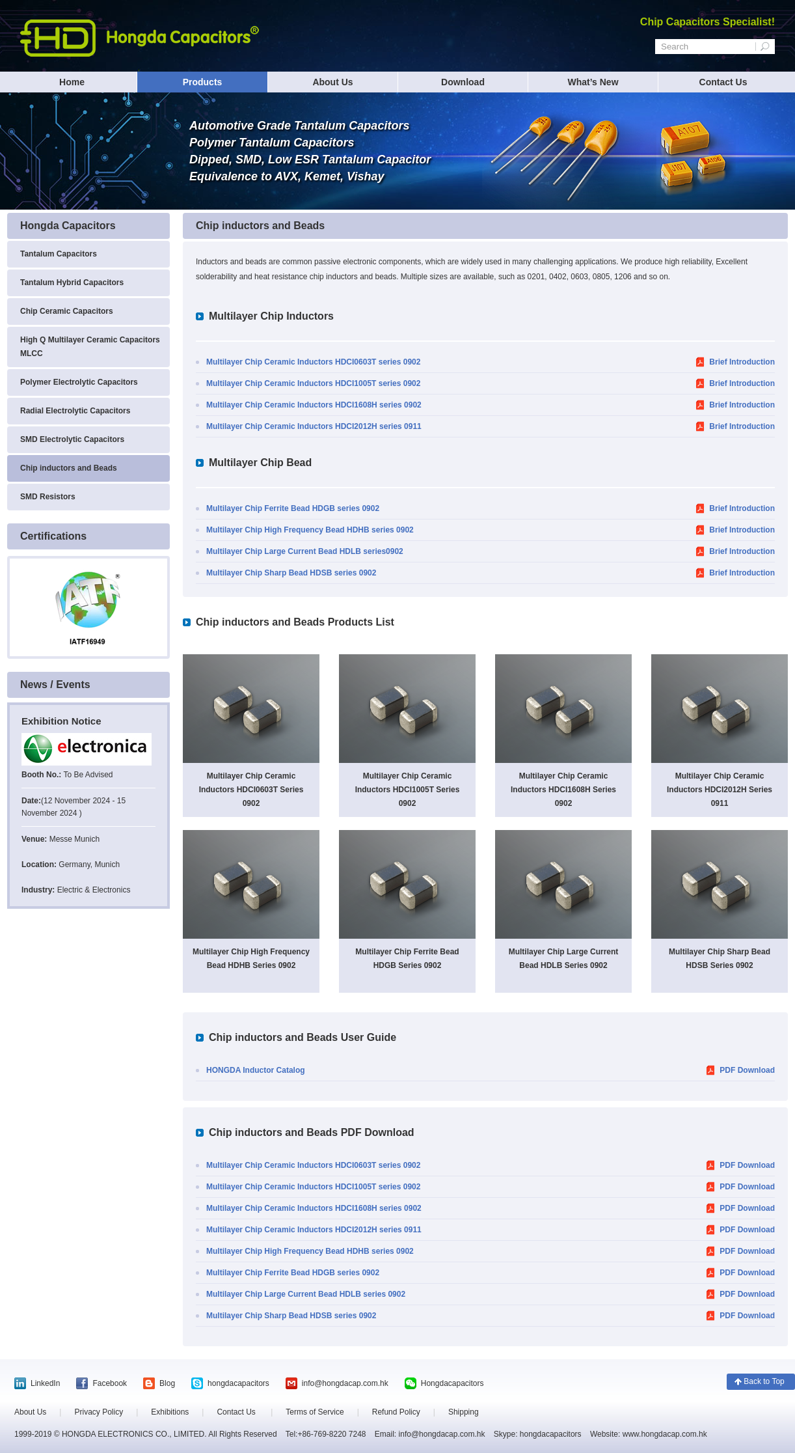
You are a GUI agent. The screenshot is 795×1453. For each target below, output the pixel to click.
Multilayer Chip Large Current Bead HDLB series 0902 (305, 1294)
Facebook (109, 1383)
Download (463, 82)
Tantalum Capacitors (58, 253)
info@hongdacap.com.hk (345, 1383)
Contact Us (723, 82)
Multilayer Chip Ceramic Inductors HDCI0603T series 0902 (313, 362)
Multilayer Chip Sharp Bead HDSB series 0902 (291, 572)
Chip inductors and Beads (68, 468)
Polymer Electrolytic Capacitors (79, 382)
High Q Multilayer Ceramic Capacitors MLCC (90, 346)
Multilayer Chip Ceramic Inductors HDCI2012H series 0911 (314, 426)
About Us (332, 82)
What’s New (592, 82)
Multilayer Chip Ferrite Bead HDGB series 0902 (292, 508)
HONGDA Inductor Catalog (255, 1070)
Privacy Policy (98, 1412)
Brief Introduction (742, 362)
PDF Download (747, 1070)
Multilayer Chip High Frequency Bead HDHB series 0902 (310, 529)
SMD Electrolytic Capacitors (72, 439)
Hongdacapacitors (452, 1383)
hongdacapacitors (238, 1383)
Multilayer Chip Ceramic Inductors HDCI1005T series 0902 (313, 383)
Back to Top (764, 1381)
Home (72, 82)
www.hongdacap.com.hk (663, 1434)
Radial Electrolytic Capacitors (75, 410)
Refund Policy (396, 1412)
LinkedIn (45, 1383)
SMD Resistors (47, 496)
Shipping (463, 1412)
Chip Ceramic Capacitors (66, 311)
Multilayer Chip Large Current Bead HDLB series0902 (304, 551)
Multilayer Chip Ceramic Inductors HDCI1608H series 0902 (314, 404)
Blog (167, 1383)
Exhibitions (170, 1412)
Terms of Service (315, 1412)
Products (202, 82)
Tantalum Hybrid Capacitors (72, 282)
